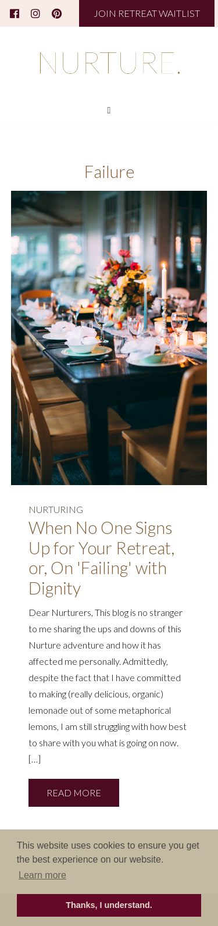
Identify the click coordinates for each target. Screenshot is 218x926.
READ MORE (74, 792)
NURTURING (55, 509)
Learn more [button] (42, 875)
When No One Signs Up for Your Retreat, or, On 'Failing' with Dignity (101, 558)
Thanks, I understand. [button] (109, 905)
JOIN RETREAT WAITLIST (147, 13)
